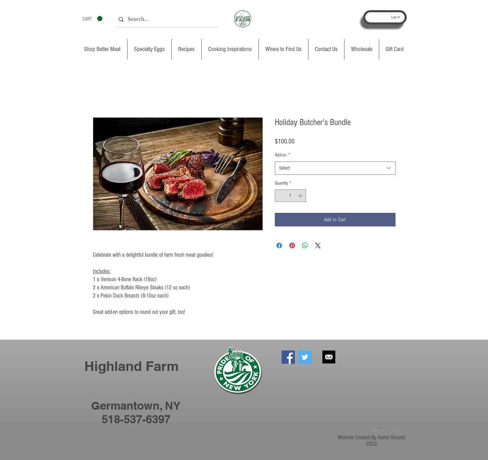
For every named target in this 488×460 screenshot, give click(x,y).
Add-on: (282, 155)
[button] (92, 18)
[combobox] (335, 168)
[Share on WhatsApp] (305, 245)
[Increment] (301, 196)
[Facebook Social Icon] (288, 357)
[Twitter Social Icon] (305, 357)
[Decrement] (280, 196)
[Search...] (166, 19)
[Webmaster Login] (385, 430)
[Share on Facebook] (279, 245)
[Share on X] (318, 245)
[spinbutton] (290, 196)
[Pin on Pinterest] (292, 245)
